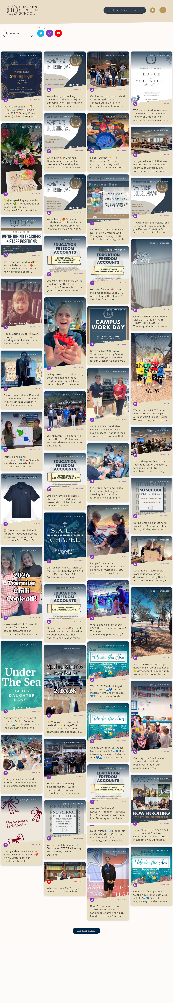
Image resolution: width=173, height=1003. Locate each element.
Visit (117, 10)
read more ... (21, 86)
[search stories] (18, 33)
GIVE (110, 10)
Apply (127, 10)
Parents (137, 10)
